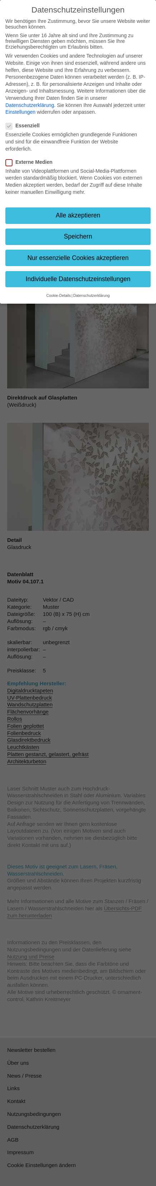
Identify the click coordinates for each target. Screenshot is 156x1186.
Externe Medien (31, 162)
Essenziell (24, 125)
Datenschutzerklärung (29, 105)
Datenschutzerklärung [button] (91, 295)
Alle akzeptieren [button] (78, 215)
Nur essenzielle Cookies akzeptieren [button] (77, 257)
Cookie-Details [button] (58, 295)
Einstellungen (20, 112)
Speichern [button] (78, 236)
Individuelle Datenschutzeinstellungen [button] (78, 279)
